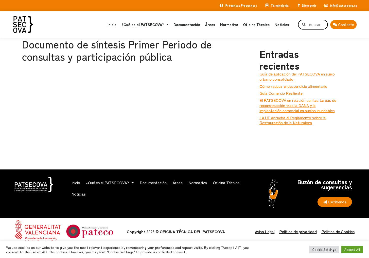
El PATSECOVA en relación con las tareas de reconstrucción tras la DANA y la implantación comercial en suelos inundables (298, 105)
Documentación (187, 24)
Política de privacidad (298, 231)
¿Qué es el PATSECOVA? (145, 24)
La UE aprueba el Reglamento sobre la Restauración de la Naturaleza (293, 120)
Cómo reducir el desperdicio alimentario (293, 86)
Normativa (229, 24)
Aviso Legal (265, 231)
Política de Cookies (338, 231)
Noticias (282, 24)
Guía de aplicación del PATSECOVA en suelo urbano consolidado (297, 76)
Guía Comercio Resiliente (281, 93)
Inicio (112, 24)
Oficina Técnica (256, 24)
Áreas (210, 24)
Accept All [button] (352, 249)
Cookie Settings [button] (324, 249)
